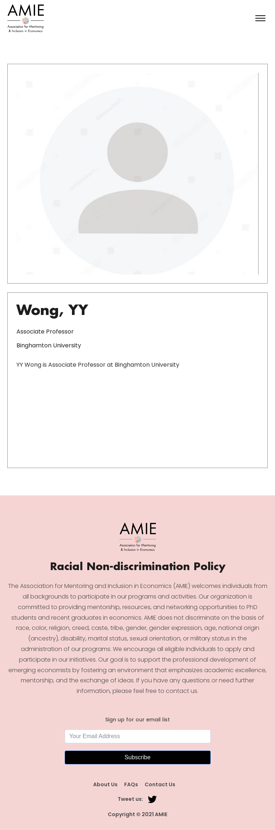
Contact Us (160, 784)
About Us (105, 784)
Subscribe (137, 757)
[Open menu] (260, 18)
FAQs (131, 784)
